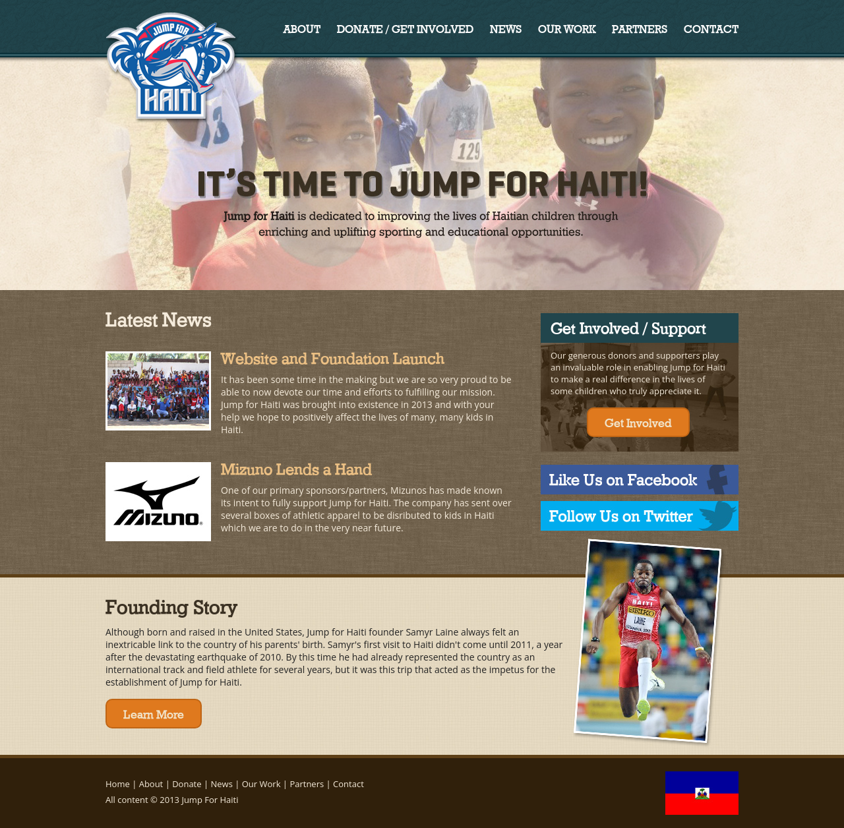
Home (118, 784)
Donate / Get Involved (405, 28)
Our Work (566, 28)
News (506, 28)
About (302, 28)
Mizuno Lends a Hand (296, 467)
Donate (186, 784)
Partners (639, 28)
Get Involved (638, 421)
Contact (711, 28)
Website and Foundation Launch (332, 356)
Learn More (153, 713)
